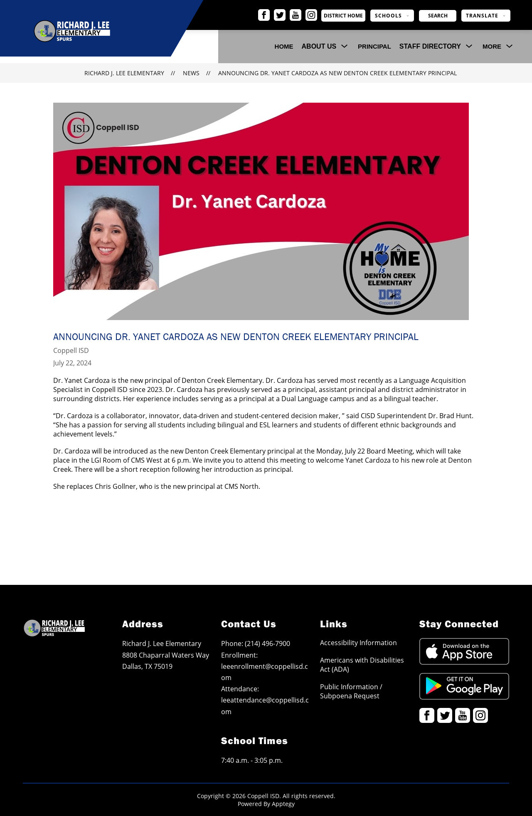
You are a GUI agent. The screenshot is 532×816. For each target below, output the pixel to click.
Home (284, 46)
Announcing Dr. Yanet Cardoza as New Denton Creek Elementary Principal (337, 73)
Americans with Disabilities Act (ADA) (362, 665)
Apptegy (283, 804)
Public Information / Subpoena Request (351, 691)
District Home (351, 16)
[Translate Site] (485, 16)
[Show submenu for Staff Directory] (430, 47)
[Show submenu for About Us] (319, 47)
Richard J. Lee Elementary (124, 73)
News (191, 73)
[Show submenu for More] (492, 47)
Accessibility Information (358, 642)
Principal (374, 46)
